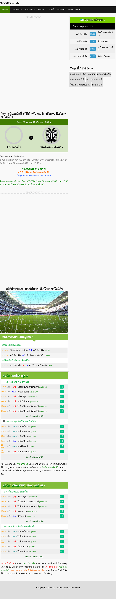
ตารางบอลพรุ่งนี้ (74, 10)
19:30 (92, 34)
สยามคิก (5, 10)
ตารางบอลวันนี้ (77, 79)
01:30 (92, 56)
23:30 (92, 49)
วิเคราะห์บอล (30, 10)
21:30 (92, 41)
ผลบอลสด (60, 10)
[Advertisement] (34, 42)
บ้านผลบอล (17, 10)
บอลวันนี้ (50, 10)
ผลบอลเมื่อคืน (103, 74)
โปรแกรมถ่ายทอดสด (79, 84)
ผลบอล (41, 10)
